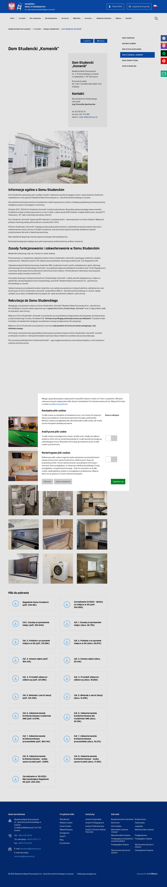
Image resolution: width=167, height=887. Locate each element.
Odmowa (47, 482)
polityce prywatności (59, 404)
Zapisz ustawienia (63, 482)
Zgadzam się (118, 482)
